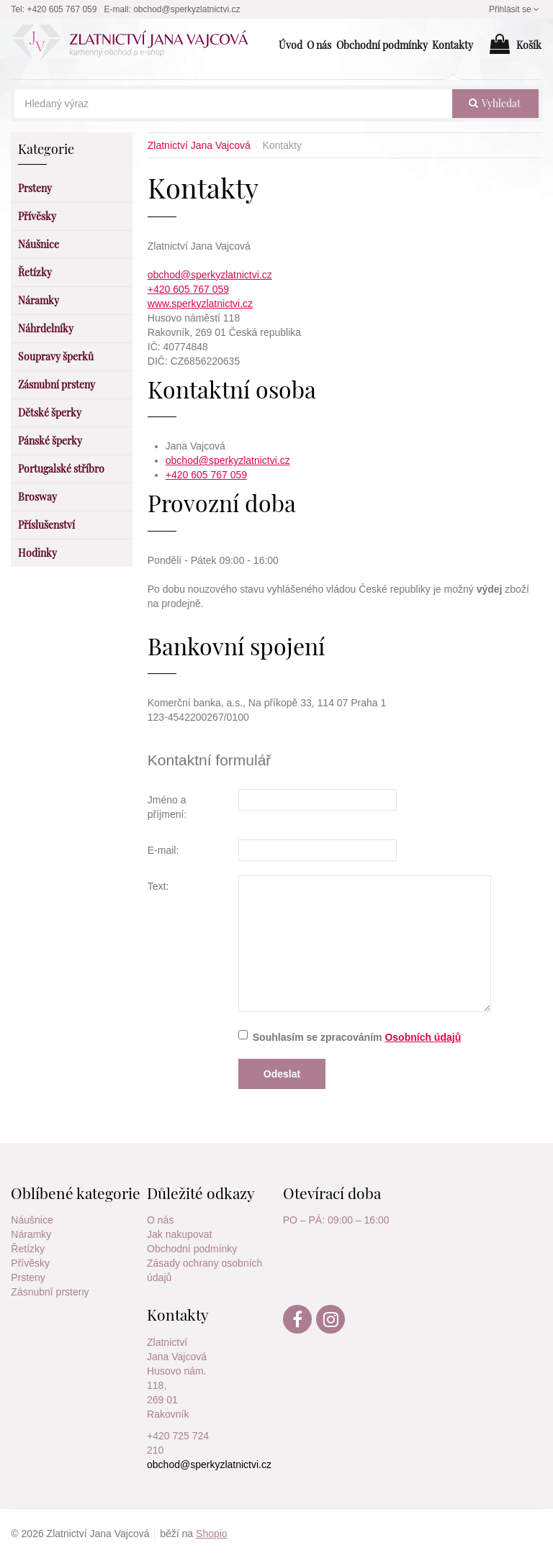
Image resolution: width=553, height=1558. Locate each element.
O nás (160, 1220)
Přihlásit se (515, 9)
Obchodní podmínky (192, 1248)
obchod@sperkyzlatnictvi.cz (210, 275)
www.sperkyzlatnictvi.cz (200, 303)
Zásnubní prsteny (50, 1292)
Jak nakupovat (179, 1234)
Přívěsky (30, 1263)
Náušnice (32, 1220)
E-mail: (163, 850)
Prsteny (28, 1277)
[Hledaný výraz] (232, 103)
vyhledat (495, 103)
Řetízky (28, 1248)
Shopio (212, 1533)
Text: (158, 886)
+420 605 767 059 (188, 289)
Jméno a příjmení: (167, 807)
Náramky (31, 1234)
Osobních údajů (423, 1037)
